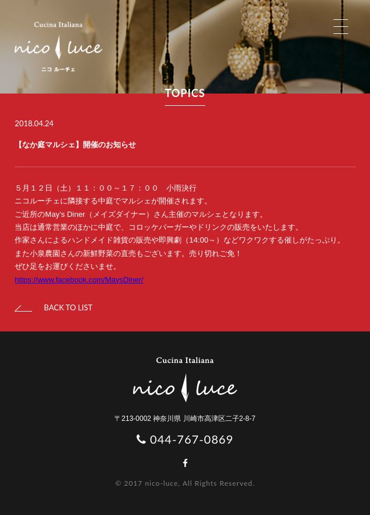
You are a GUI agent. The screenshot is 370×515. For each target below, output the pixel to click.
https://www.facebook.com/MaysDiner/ (79, 279)
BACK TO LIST (53, 307)
